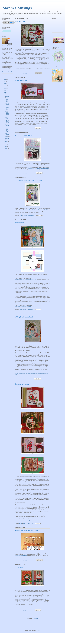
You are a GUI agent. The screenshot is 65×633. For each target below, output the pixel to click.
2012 (5, 90)
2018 (5, 79)
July (6, 143)
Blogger (38, 630)
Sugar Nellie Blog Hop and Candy (26, 530)
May (6, 146)
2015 (5, 85)
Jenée (11, 38)
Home (33, 615)
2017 (5, 81)
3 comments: (30, 309)
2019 (5, 77)
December (7, 93)
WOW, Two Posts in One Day (25, 317)
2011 (5, 92)
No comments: (31, 172)
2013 (5, 88)
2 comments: (30, 73)
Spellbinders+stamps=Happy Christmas (28, 180)
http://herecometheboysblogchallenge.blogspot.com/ (25, 520)
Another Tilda (19, 223)
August (6, 141)
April (6, 148)
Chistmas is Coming (22, 384)
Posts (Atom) (35, 618)
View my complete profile (7, 71)
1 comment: (29, 378)
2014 (5, 86)
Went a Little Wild (21, 21)
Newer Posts (18, 615)
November (7, 96)
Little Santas (19, 567)
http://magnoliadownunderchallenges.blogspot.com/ (25, 279)
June (6, 144)
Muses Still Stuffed (21, 80)
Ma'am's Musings (17, 8)
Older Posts (46, 615)
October (6, 136)
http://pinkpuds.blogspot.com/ (21, 555)
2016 (5, 83)
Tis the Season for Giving (23, 135)
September (7, 138)
